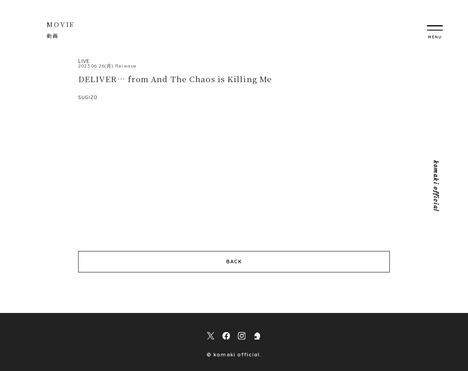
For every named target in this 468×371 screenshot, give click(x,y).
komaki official (435, 185)
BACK (233, 261)
